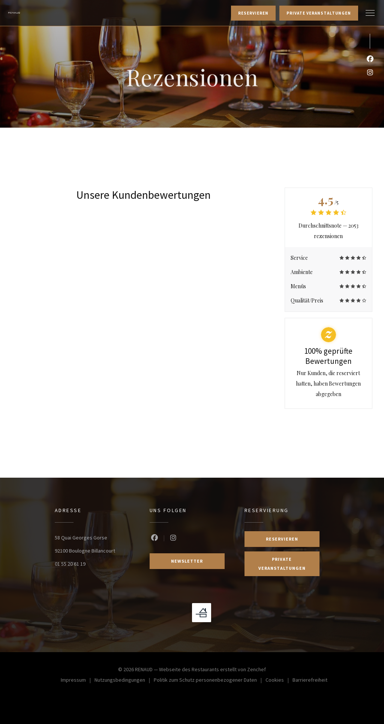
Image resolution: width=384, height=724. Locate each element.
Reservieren (253, 13)
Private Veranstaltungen (318, 13)
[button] (370, 13)
